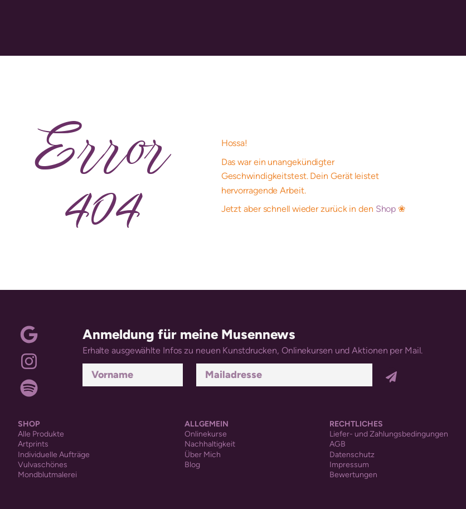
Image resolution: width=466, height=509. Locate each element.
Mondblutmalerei (47, 474)
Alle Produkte (41, 434)
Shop (386, 208)
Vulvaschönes (42, 464)
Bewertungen (353, 474)
